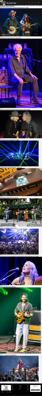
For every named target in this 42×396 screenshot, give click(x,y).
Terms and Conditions (34, 2)
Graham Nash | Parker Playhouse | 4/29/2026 (10, 38)
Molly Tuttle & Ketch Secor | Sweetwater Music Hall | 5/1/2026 (14, 7)
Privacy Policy (30, 2)
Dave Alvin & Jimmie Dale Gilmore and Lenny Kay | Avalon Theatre (15, 109)
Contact (27, 2)
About (25, 2)
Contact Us (28, 389)
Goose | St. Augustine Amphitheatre (8, 228)
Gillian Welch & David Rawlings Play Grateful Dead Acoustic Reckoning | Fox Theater (19, 256)
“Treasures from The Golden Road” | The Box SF (11, 167)
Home (12, 385)
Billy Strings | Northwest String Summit (9, 197)
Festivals (12, 389)
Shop (19, 389)
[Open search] (20, 2)
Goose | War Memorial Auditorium (8, 286)
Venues (28, 385)
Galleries (20, 385)
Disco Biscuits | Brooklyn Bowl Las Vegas (9, 140)
